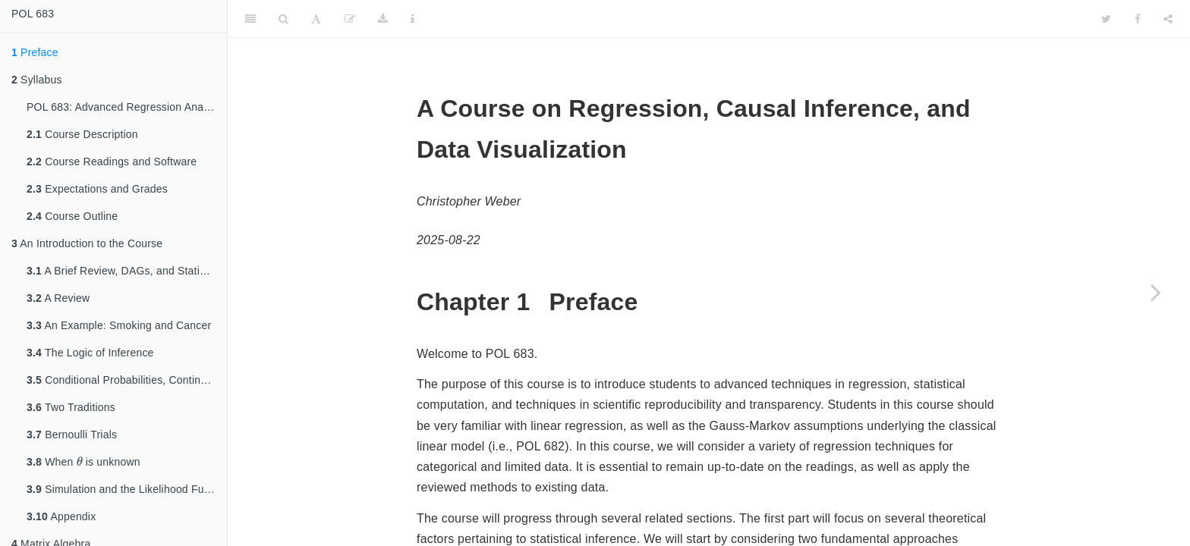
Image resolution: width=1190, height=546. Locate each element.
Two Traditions (71, 407)
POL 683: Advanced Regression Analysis (126, 107)
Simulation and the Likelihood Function (127, 489)
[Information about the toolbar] (412, 19)
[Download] (383, 19)
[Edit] (350, 19)
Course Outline (72, 216)
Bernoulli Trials (72, 434)
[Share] (1168, 19)
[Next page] (1156, 292)
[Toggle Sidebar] (250, 19)
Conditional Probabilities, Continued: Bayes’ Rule (127, 380)
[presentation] (80, 461)
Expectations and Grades (97, 189)
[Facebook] (1137, 19)
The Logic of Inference (90, 353)
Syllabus (36, 80)
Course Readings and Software (112, 161)
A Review (58, 298)
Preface (34, 52)
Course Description (82, 134)
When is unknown (83, 461)
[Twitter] (1106, 19)
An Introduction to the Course (86, 243)
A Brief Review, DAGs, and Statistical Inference (127, 271)
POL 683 (32, 14)
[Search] (283, 19)
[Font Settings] (316, 19)
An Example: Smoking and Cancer (119, 325)
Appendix (61, 516)
